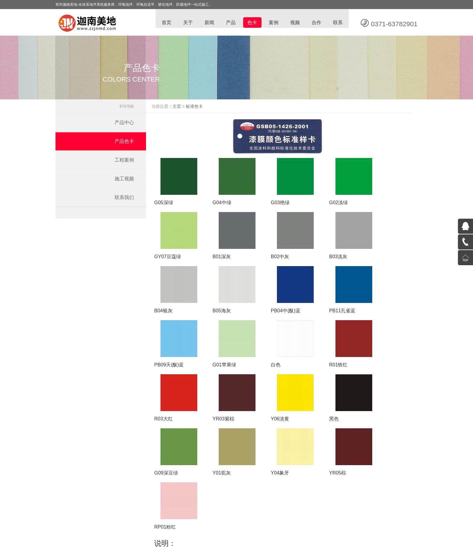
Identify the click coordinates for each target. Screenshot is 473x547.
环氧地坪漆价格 (287, 514)
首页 (164, 22)
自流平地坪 (245, 514)
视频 (294, 22)
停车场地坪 (264, 514)
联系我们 (124, 200)
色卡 (251, 22)
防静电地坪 (203, 514)
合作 (316, 22)
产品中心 (124, 125)
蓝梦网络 (322, 523)
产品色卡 (124, 144)
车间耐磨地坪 (224, 514)
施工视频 (124, 182)
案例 (273, 22)
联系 (338, 22)
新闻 (207, 22)
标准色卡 (203, 109)
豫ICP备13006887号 (276, 523)
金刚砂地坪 (309, 514)
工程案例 (124, 163)
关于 (186, 22)
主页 (186, 109)
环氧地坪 (186, 514)
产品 (229, 22)
